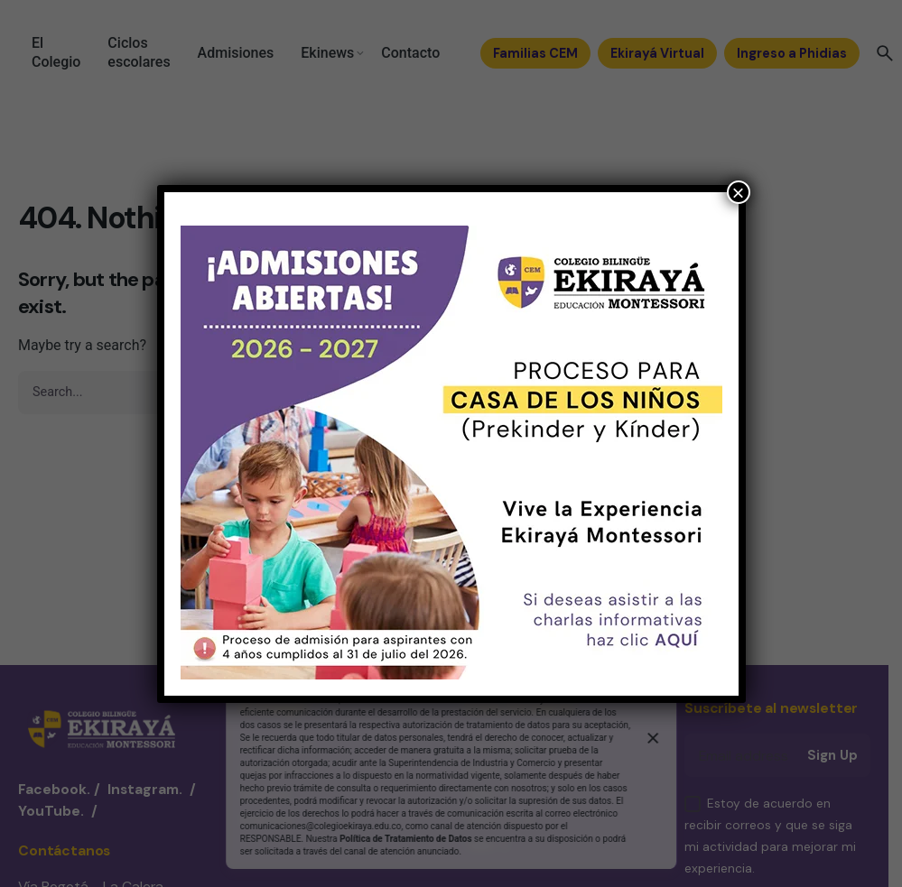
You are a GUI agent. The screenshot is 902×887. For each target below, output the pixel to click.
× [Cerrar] (737, 192)
